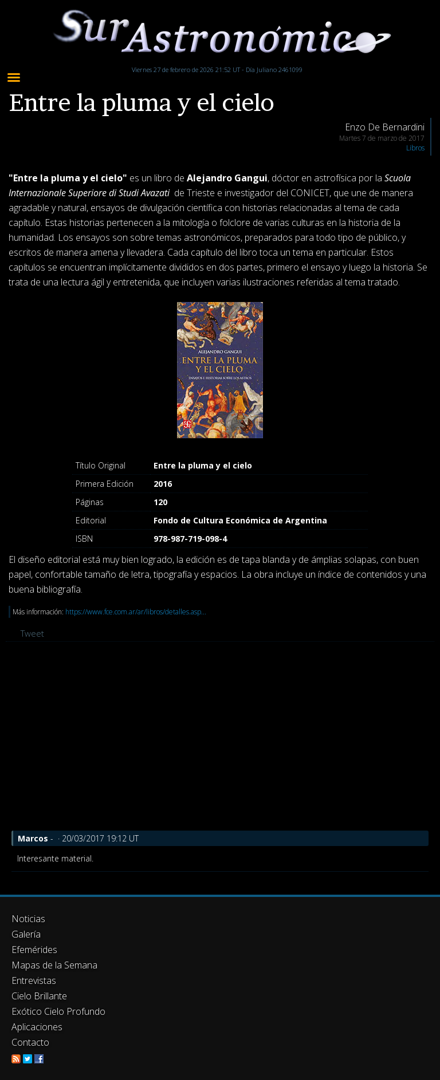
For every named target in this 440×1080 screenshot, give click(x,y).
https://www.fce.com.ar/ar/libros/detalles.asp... (135, 612)
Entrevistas (33, 980)
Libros (415, 148)
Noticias (28, 918)
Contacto (30, 1042)
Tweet (32, 633)
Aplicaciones (36, 1027)
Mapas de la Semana (54, 965)
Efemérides (34, 949)
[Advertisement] (220, 739)
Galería (26, 934)
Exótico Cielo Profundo (58, 1011)
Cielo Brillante (39, 996)
